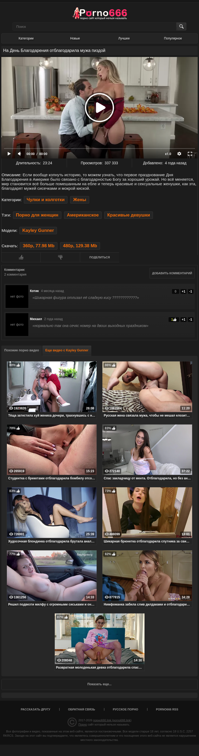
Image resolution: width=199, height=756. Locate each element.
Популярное (173, 38)
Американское (83, 215)
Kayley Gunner (38, 230)
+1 (184, 291)
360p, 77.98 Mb (38, 245)
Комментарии (14, 270)
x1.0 (168, 154)
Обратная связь (81, 709)
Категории (26, 38)
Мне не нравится (60, 257)
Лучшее (124, 38)
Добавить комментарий (172, 273)
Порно (82, 724)
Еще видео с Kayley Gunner (66, 350)
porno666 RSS (167, 709)
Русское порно (125, 709)
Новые (75, 38)
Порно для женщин (37, 215)
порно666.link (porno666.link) (112, 720)
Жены (79, 199)
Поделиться (99, 257)
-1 (190, 291)
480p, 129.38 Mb (80, 245)
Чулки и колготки (46, 199)
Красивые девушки (128, 215)
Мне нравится (20, 257)
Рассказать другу (35, 709)
